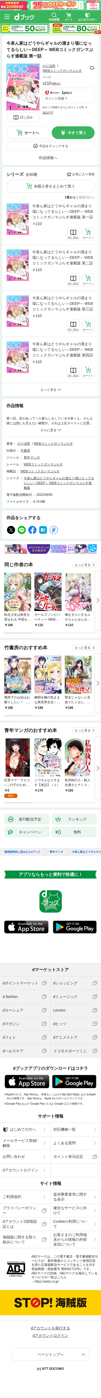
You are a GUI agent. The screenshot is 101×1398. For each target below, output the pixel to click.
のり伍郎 (49, 66)
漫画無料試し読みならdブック (22, 852)
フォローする (92, 68)
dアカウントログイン (20, 1170)
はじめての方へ (19, 1129)
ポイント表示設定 (68, 1156)
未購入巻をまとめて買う (54, 186)
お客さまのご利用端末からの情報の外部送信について (70, 1239)
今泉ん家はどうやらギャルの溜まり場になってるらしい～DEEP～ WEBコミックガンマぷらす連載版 (59, 483)
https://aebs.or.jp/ (47, 1281)
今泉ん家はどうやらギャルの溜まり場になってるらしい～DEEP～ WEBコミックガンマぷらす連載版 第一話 (62, 211)
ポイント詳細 (54, 98)
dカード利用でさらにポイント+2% (63, 107)
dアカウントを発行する (50, 1328)
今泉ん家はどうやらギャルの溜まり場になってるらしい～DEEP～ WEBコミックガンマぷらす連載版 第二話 (62, 257)
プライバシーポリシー (19, 1210)
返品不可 (48, 112)
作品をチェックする (53, 146)
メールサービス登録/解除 (20, 1142)
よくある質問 (64, 1143)
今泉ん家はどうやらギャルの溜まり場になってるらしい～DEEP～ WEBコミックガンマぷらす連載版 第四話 (62, 349)
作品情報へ (48, 158)
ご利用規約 (12, 1197)
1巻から (70, 197)
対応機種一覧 (64, 1129)
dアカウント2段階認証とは (20, 1223)
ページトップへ (51, 1354)
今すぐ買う (77, 133)
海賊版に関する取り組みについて (19, 1239)
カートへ (31, 133)
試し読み (26, 117)
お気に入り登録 (83, 174)
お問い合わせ (14, 1156)
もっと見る (83, 565)
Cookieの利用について (70, 1223)
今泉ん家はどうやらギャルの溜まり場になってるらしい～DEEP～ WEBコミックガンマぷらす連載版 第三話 (62, 303)
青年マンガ (32, 457)
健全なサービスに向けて (70, 1210)
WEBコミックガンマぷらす (62, 71)
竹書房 (25, 450)
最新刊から (87, 197)
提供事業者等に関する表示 (70, 1196)
